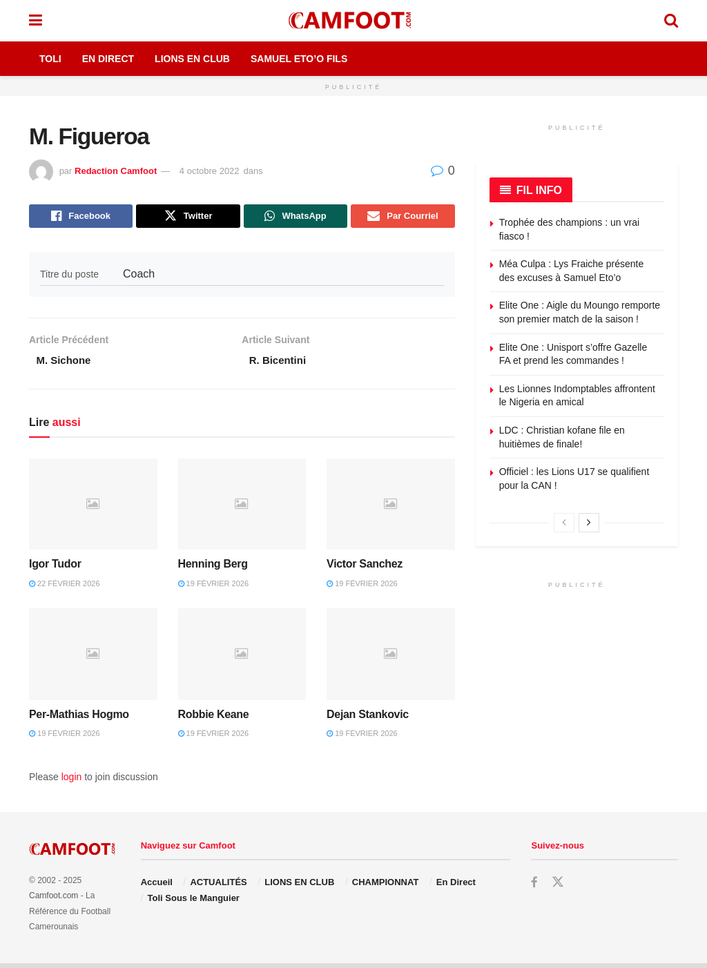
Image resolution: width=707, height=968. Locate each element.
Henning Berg (213, 568)
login (71, 780)
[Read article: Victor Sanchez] (391, 508)
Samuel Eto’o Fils (299, 58)
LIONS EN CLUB (299, 887)
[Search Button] (671, 20)
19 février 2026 (213, 587)
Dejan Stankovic (368, 718)
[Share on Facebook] (81, 217)
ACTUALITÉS (218, 887)
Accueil (157, 887)
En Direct (108, 58)
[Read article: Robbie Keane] (242, 659)
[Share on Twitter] (188, 217)
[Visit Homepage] (353, 21)
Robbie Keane (213, 718)
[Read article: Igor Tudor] (93, 508)
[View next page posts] (589, 522)
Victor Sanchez (365, 568)
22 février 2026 (64, 587)
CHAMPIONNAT (385, 887)
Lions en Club (192, 58)
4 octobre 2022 (210, 171)
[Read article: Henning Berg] (242, 508)
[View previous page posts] (564, 522)
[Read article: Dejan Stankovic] (391, 659)
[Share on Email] (402, 217)
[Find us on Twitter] (558, 887)
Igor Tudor (55, 568)
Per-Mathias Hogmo (79, 718)
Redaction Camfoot (116, 171)
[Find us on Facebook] (534, 888)
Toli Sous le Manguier (194, 902)
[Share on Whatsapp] (295, 217)
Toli (50, 58)
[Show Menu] (35, 20)
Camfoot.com (53, 900)
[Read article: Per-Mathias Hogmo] (93, 659)
